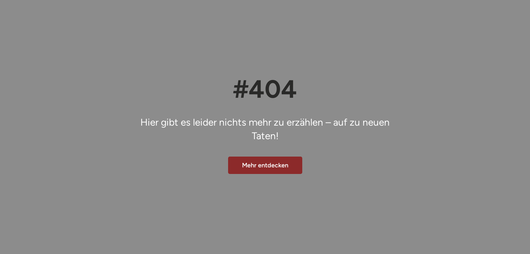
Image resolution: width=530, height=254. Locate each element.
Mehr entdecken (265, 165)
